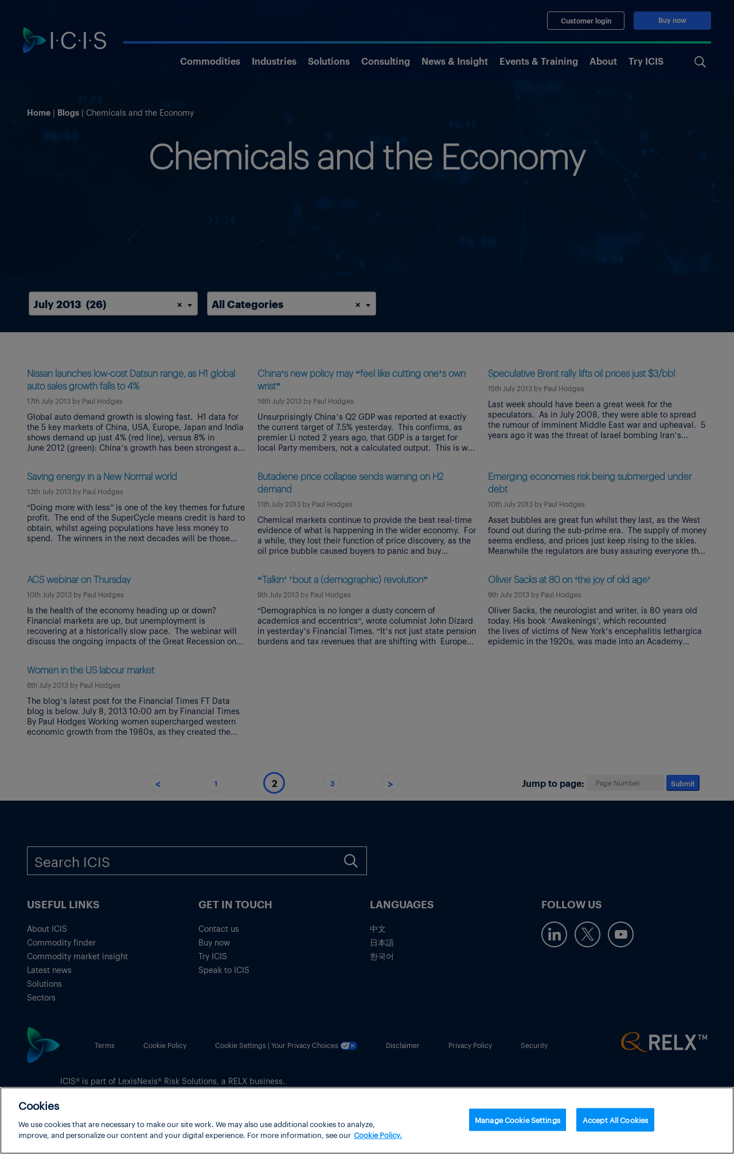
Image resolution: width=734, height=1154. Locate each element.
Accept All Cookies (615, 1124)
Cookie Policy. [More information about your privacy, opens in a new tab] (378, 1140)
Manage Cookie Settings (517, 1124)
